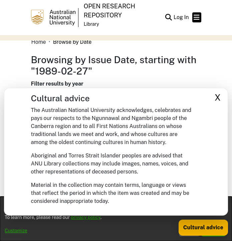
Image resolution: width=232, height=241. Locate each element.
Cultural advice (203, 227)
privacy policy (85, 217)
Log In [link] (182, 17)
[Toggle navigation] (196, 17)
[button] (169, 17)
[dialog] (116, 219)
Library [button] (91, 24)
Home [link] (38, 42)
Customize (16, 230)
